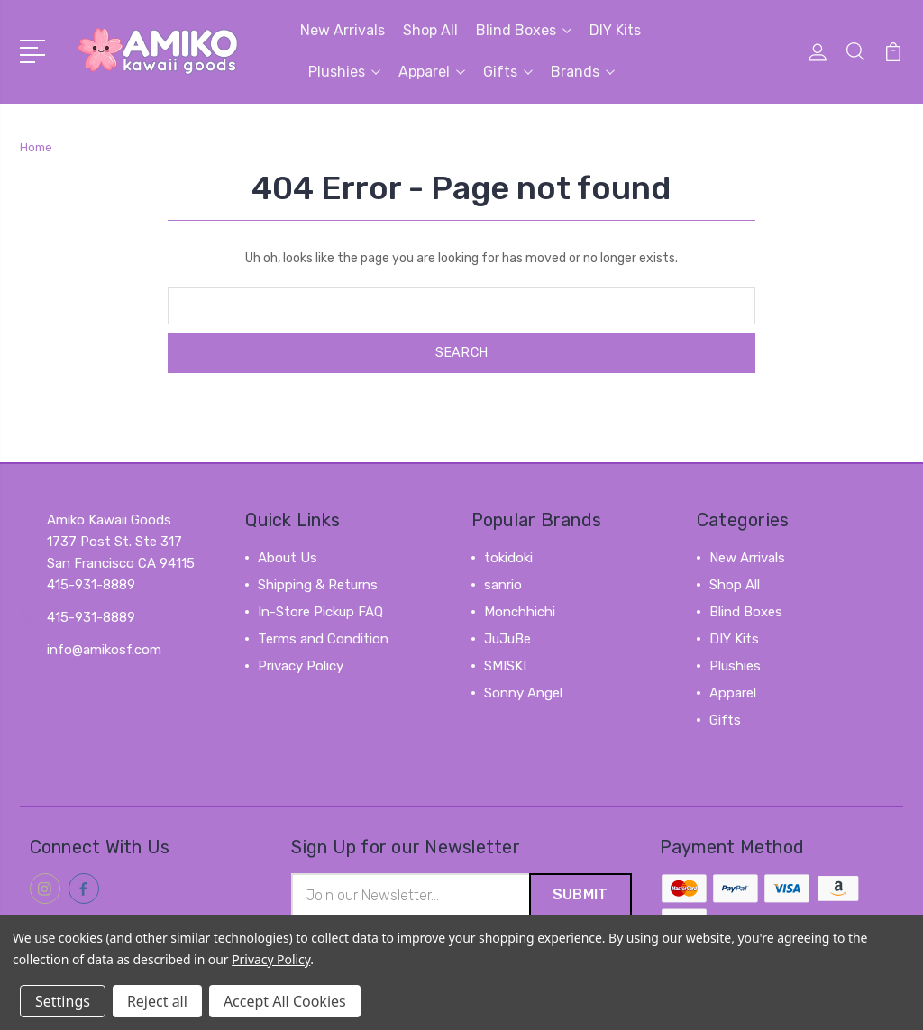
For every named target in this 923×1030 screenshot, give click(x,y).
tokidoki (508, 558)
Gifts (508, 71)
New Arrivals (342, 30)
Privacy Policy (300, 666)
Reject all (157, 1001)
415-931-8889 (91, 617)
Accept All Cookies (285, 1001)
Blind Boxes (523, 30)
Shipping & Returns (318, 585)
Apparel (431, 71)
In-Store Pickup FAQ (320, 612)
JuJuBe (507, 639)
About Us (287, 558)
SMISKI (505, 666)
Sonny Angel (523, 693)
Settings (62, 1001)
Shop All (430, 30)
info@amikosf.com (104, 650)
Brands (583, 71)
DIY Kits (615, 30)
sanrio (503, 585)
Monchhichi (519, 612)
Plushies (344, 71)
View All (509, 720)
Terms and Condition (323, 639)
